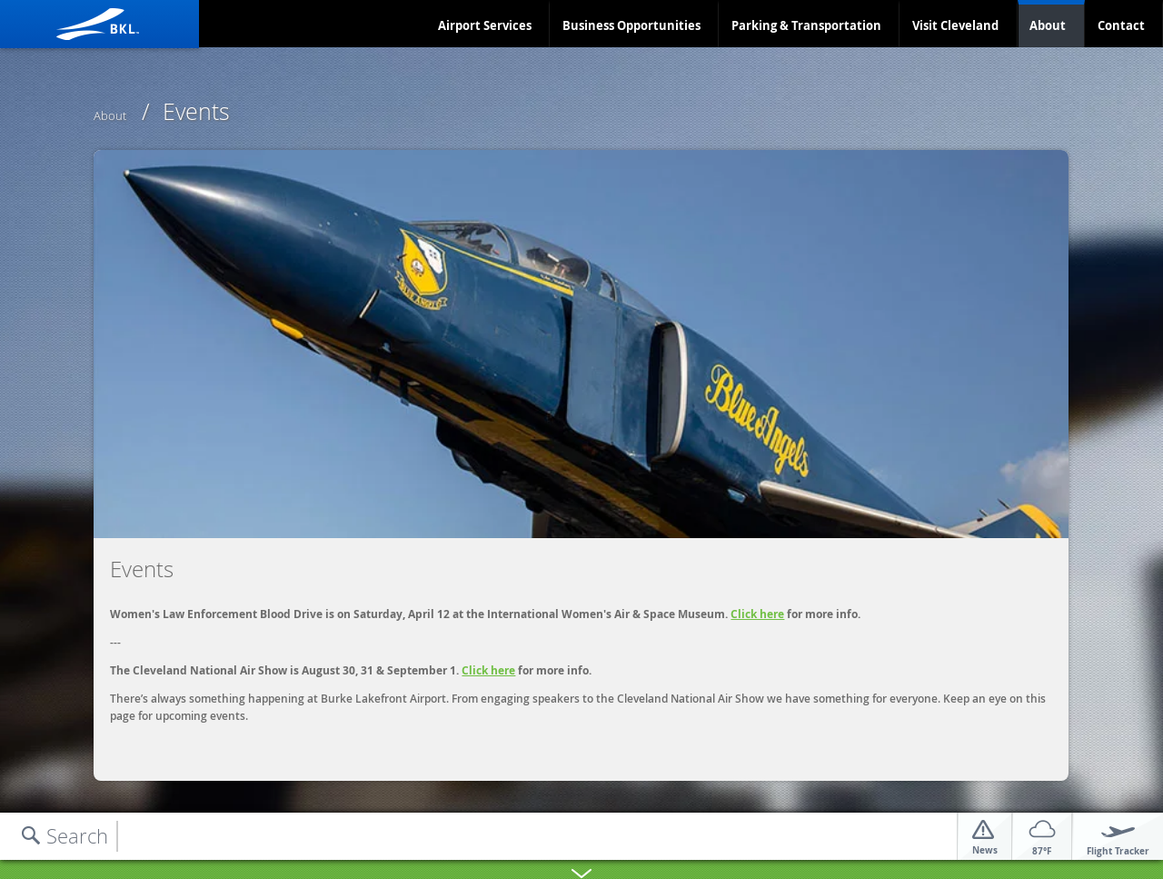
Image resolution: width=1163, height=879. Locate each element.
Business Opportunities (631, 25)
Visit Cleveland (955, 25)
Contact (1121, 25)
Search (77, 836)
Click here (757, 614)
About (1047, 25)
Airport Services (485, 25)
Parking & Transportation (806, 25)
